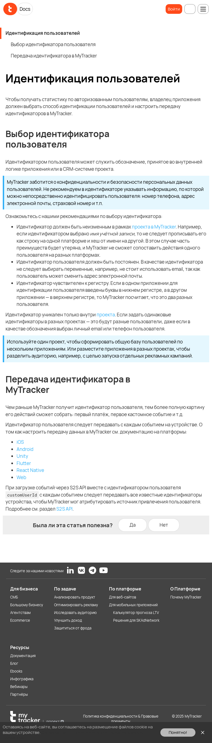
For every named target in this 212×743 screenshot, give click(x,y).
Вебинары (19, 686)
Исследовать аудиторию (75, 612)
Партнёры (19, 694)
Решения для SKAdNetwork (136, 620)
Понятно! (178, 732)
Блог (14, 663)
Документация (23, 655)
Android (25, 449)
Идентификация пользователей (43, 33)
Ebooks (16, 671)
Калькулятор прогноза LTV (136, 612)
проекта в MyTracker (154, 227)
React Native (30, 470)
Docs (25, 9)
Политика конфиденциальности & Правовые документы (120, 719)
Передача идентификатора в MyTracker (54, 55)
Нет (164, 525)
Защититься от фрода (72, 628)
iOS (20, 442)
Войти (174, 9)
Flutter (24, 463)
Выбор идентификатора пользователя (53, 44)
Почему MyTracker (186, 597)
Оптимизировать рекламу (76, 604)
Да (132, 525)
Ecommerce (20, 620)
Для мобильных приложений (133, 604)
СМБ (14, 597)
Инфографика (21, 678)
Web (21, 477)
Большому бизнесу (26, 604)
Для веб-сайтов (122, 597)
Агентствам (20, 612)
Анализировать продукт (74, 597)
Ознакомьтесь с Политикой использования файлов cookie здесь (73, 735)
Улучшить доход (68, 620)
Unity (22, 456)
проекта (106, 314)
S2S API (64, 509)
